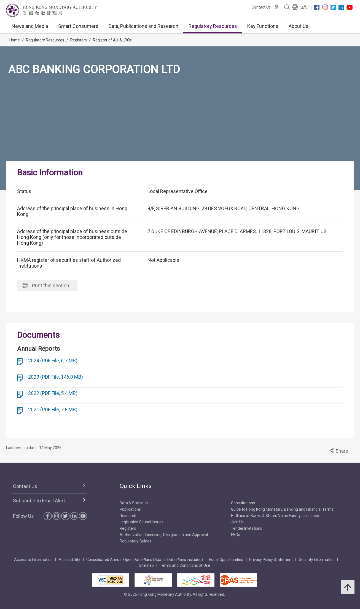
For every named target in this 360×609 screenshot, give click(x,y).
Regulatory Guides (135, 541)
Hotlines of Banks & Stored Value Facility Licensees (275, 515)
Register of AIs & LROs (112, 40)
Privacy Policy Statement (271, 559)
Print (46, 286)
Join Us (237, 522)
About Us (298, 26)
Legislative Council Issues (141, 522)
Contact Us (261, 7)
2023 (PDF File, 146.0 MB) (55, 377)
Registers (78, 40)
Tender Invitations (246, 528)
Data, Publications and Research (143, 26)
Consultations (243, 503)
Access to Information (33, 559)
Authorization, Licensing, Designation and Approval (164, 534)
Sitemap (146, 565)
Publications (130, 509)
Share (338, 451)
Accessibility (69, 559)
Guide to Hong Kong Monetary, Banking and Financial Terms (282, 509)
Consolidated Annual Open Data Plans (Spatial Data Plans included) (144, 559)
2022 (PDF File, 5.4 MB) (52, 393)
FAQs (235, 534)
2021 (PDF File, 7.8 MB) (52, 409)
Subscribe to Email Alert (39, 500)
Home (14, 40)
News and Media (30, 26)
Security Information (317, 559)
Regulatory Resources (213, 26)
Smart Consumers (78, 26)
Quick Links (136, 486)
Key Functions (262, 26)
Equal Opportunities (226, 559)
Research (128, 515)
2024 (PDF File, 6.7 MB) (52, 360)
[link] (304, 7)
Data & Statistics (134, 503)
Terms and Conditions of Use (185, 565)
